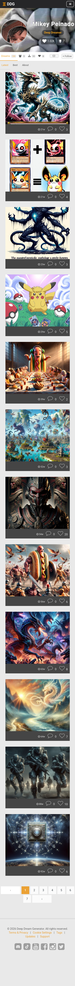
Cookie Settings (42, 932)
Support (45, 936)
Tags (59, 932)
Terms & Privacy (18, 932)
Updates (30, 936)
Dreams (8, 56)
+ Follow (67, 56)
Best (15, 65)
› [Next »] (41, 898)
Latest (5, 65)
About (25, 65)
